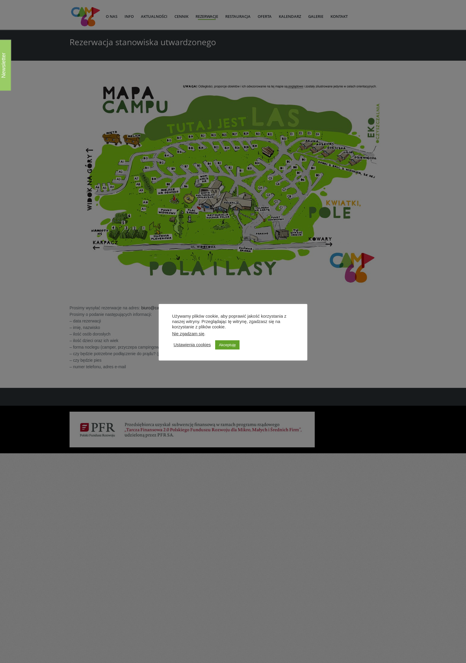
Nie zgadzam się (188, 333)
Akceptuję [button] (227, 345)
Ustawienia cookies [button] (192, 344)
